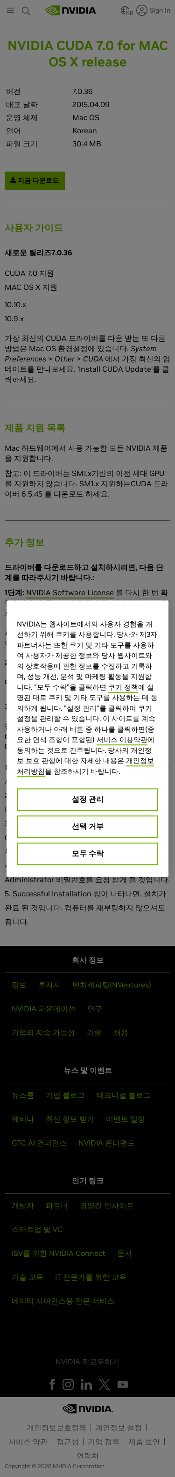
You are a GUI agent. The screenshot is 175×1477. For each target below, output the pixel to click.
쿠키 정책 (123, 687)
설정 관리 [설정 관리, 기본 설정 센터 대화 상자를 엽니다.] (88, 799)
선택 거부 (88, 826)
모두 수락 (88, 853)
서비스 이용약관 (122, 739)
